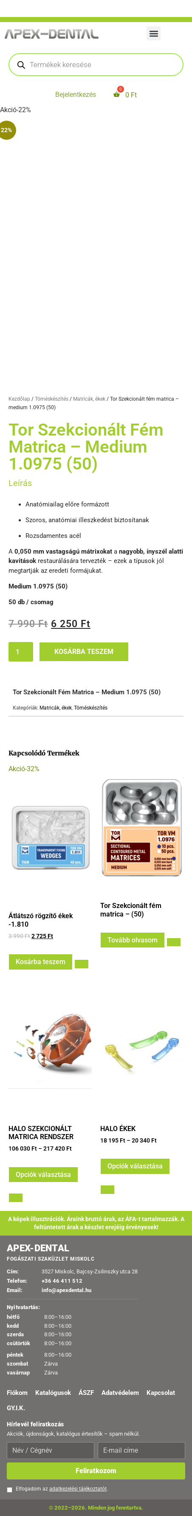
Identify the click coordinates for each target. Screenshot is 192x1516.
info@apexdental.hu (66, 1290)
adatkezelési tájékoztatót (78, 1489)
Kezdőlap (19, 399)
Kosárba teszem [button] (40, 962)
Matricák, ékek (89, 399)
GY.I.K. (16, 1408)
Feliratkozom (96, 1471)
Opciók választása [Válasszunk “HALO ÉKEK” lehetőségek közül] (135, 1166)
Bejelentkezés (75, 95)
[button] (154, 33)
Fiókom (17, 1393)
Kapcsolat (161, 1393)
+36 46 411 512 (62, 1281)
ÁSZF (86, 1393)
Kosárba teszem (83, 652)
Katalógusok (53, 1393)
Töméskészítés (51, 399)
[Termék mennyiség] (20, 652)
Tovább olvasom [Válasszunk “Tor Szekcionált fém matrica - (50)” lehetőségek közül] (132, 940)
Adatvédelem (120, 1393)
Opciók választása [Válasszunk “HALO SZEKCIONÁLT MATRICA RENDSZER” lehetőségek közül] (43, 1175)
